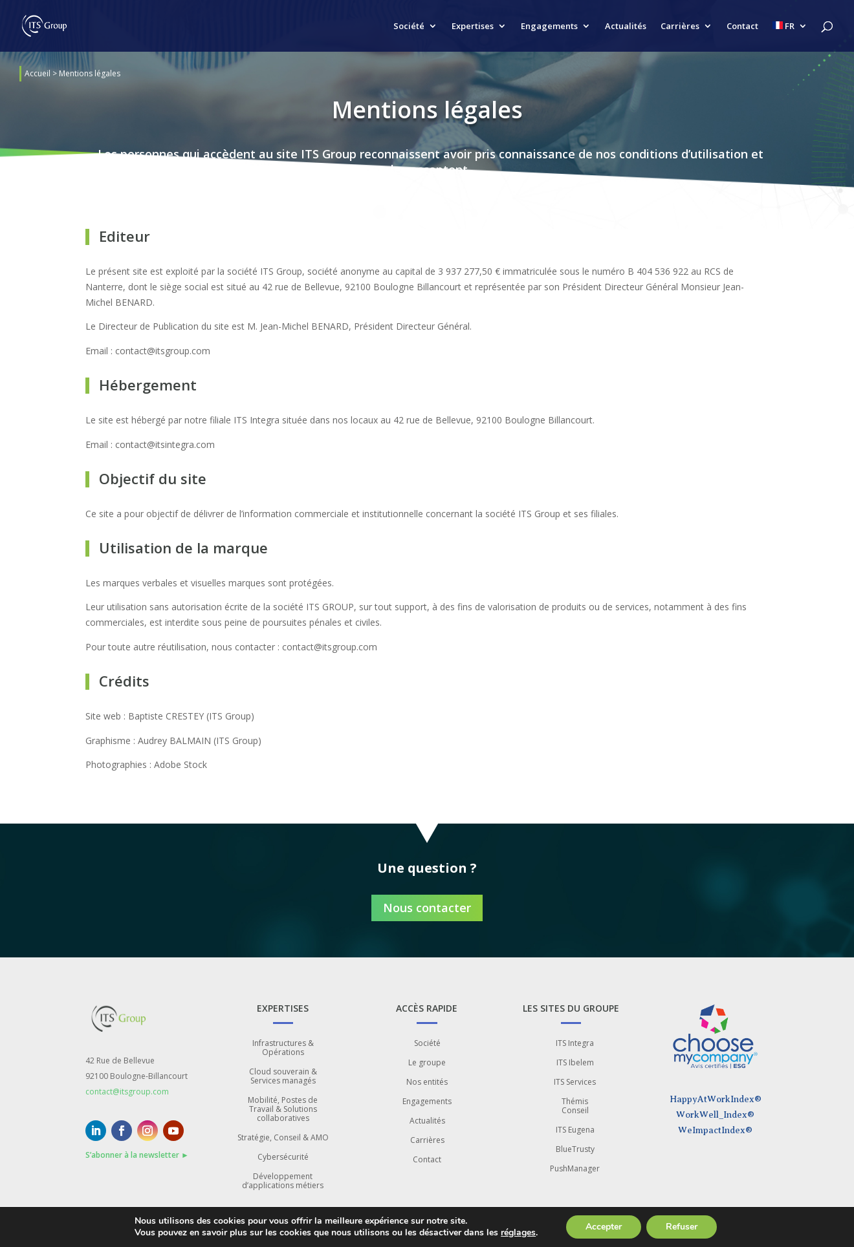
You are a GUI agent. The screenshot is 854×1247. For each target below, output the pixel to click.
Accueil (37, 73)
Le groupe (427, 1063)
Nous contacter (427, 907)
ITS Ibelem (575, 1063)
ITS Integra (575, 1044)
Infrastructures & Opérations (283, 1048)
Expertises (473, 26)
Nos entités (427, 1082)
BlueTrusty (575, 1150)
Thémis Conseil (575, 1106)
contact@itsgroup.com (127, 1091)
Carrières (680, 26)
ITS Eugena (575, 1130)
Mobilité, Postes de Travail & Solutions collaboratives (283, 1110)
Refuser (694, 1227)
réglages (526, 1233)
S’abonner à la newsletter (137, 1154)
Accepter (614, 1227)
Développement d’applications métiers (282, 1181)
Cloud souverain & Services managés (283, 1076)
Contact (742, 26)
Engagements (549, 26)
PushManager (575, 1169)
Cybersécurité (283, 1157)
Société (408, 26)
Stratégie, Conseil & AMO (283, 1138)
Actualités (625, 26)
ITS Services (575, 1082)
